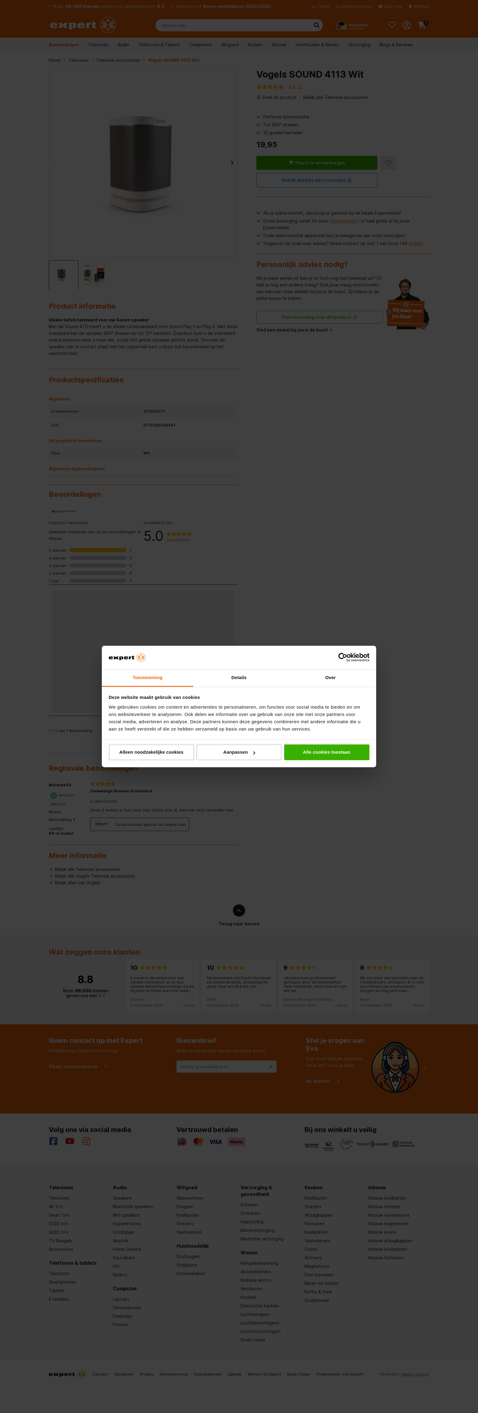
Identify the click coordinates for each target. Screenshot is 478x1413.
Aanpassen (239, 752)
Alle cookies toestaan (327, 752)
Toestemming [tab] (147, 677)
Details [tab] (239, 677)
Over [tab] (330, 677)
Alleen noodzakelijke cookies (151, 752)
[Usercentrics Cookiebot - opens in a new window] (342, 657)
